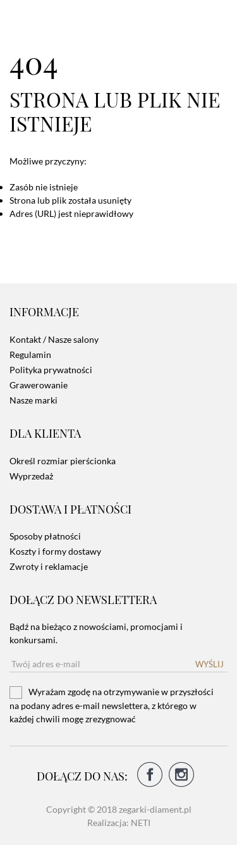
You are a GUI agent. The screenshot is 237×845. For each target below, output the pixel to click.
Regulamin (30, 354)
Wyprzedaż (31, 476)
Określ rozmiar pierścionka (62, 460)
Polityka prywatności (50, 369)
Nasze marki (33, 400)
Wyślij (209, 664)
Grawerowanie (38, 384)
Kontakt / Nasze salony (54, 339)
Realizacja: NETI (118, 822)
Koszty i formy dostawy (55, 551)
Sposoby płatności (45, 536)
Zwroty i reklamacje (48, 566)
